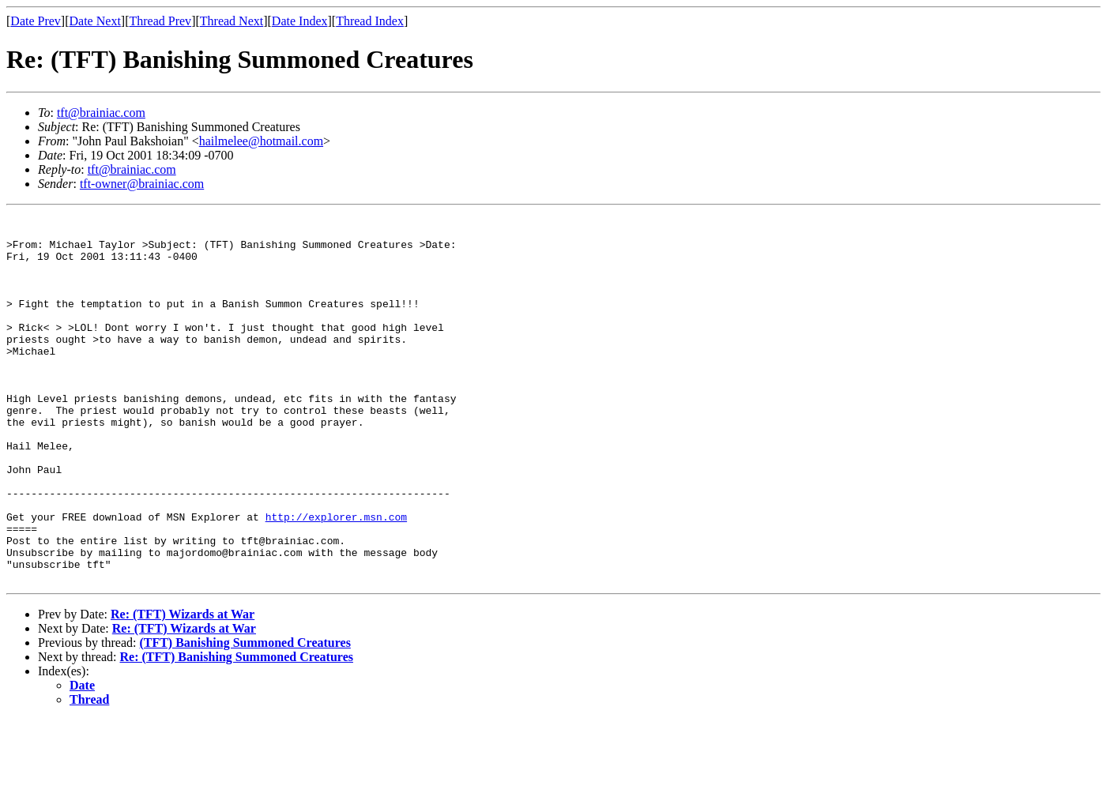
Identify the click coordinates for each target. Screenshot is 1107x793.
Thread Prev (160, 21)
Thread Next (231, 21)
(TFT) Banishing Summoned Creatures (244, 716)
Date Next (95, 21)
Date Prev (35, 21)
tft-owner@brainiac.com (142, 183)
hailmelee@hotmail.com (261, 141)
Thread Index (370, 21)
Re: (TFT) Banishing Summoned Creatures (236, 730)
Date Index (300, 21)
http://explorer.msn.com (336, 578)
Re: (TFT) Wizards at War (182, 687)
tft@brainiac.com (101, 112)
